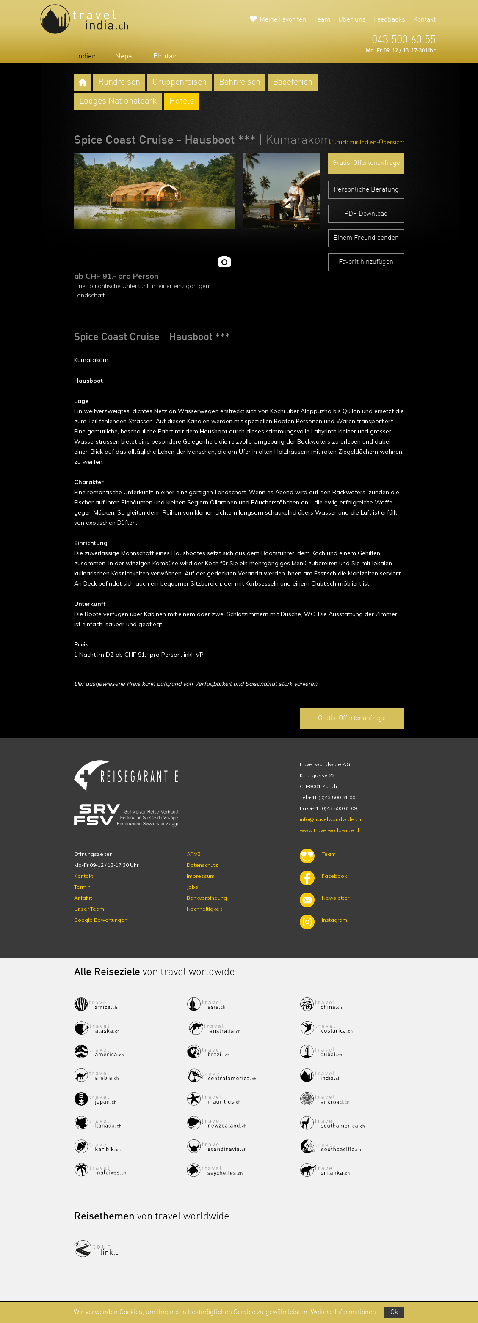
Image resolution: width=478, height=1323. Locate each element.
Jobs (192, 887)
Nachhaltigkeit (204, 909)
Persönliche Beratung (366, 189)
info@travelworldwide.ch (330, 819)
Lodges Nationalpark (118, 101)
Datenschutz (202, 865)
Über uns (352, 19)
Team (322, 19)
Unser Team (89, 909)
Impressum (201, 876)
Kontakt (424, 19)
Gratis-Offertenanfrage (366, 163)
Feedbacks (389, 19)
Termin (82, 887)
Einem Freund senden (366, 238)
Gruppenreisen (179, 82)
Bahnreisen (239, 82)
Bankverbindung (207, 898)
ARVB (194, 854)
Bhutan (165, 56)
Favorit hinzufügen (366, 262)
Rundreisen (119, 82)
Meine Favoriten (283, 19)
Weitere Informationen (343, 1312)
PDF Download (366, 214)
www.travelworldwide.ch (330, 830)
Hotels (181, 101)
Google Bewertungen (100, 920)
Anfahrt (83, 898)
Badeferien (292, 82)
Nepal (124, 56)
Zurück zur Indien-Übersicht (366, 142)
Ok (394, 1312)
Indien (86, 56)
